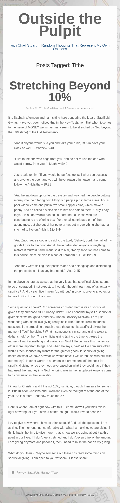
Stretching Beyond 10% (60, 91)
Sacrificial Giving (38, 472)
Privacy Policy (85, 494)
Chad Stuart (53, 108)
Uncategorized (87, 108)
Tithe (54, 472)
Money (21, 472)
